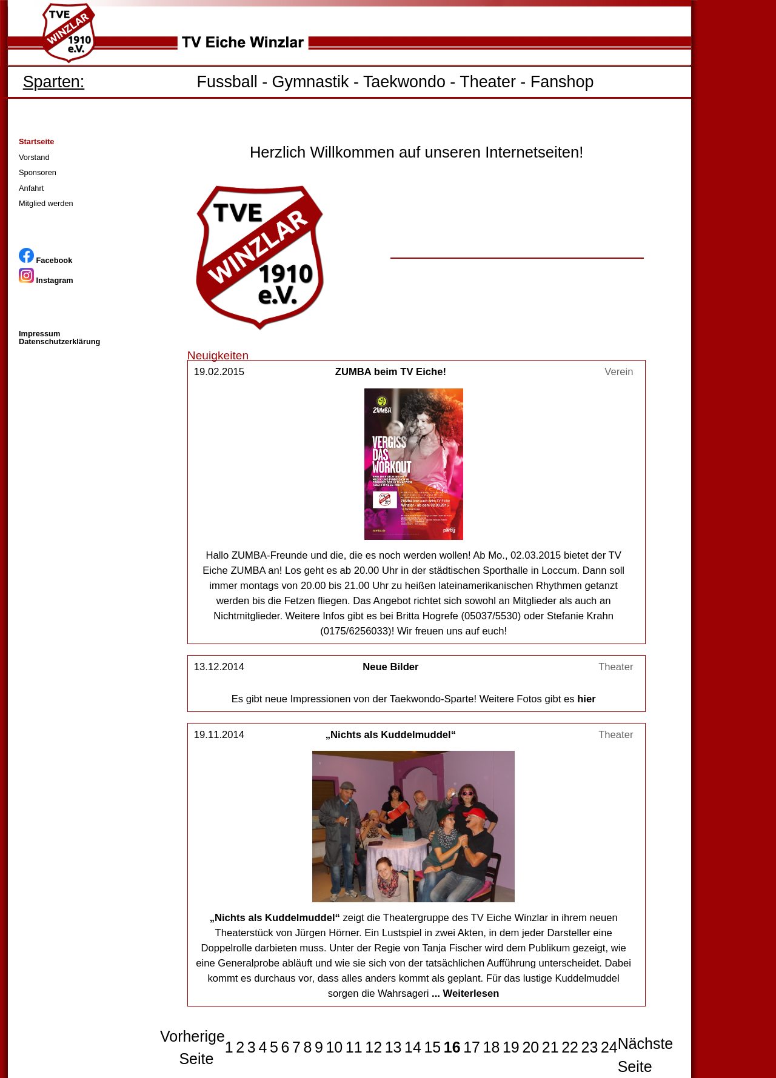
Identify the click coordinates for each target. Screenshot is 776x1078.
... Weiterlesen (466, 993)
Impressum (39, 333)
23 (589, 1047)
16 (452, 1047)
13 (393, 1047)
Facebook (45, 260)
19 (511, 1047)
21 (550, 1047)
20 (530, 1047)
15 (432, 1047)
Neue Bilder (390, 667)
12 (373, 1047)
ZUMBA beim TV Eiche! (390, 372)
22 (569, 1047)
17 (471, 1047)
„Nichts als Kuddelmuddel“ (391, 734)
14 (412, 1047)
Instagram (46, 280)
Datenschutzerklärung (59, 341)
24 (609, 1047)
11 (354, 1047)
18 (491, 1047)
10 (334, 1047)
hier (586, 699)
